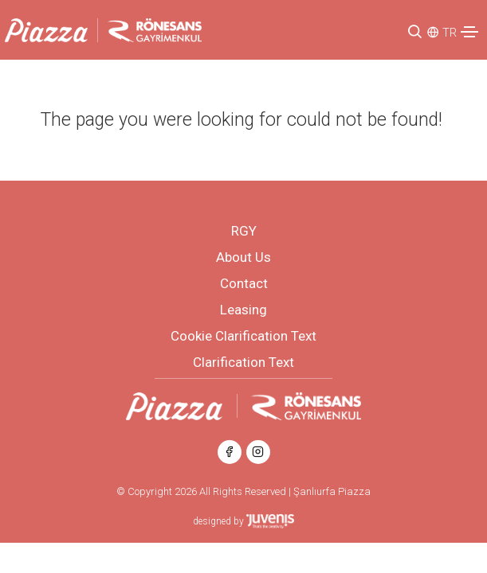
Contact (244, 283)
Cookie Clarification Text (243, 336)
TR (449, 32)
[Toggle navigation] (469, 31)
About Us (243, 257)
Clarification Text (243, 362)
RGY (244, 231)
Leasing (243, 310)
